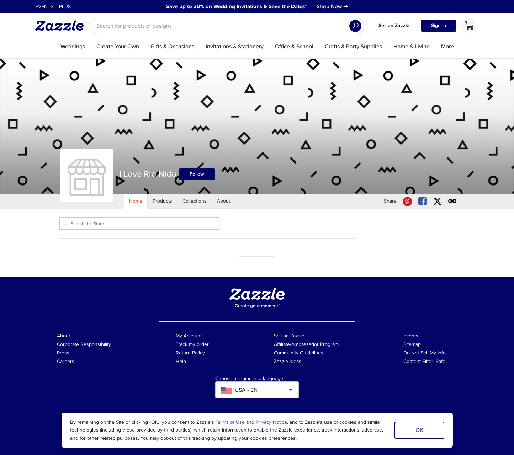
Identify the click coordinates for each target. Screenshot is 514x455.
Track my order (192, 344)
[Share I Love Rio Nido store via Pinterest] (407, 201)
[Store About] (223, 201)
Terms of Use (230, 422)
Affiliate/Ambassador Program (306, 344)
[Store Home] (136, 201)
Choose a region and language (249, 378)
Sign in (438, 25)
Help (181, 361)
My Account (189, 336)
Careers (65, 361)
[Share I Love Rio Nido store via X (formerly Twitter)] (437, 201)
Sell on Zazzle (393, 25)
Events (44, 7)
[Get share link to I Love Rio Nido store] (452, 201)
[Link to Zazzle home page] (62, 25)
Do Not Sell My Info (424, 353)
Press (63, 353)
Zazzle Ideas (287, 361)
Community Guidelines (298, 353)
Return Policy (190, 353)
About (63, 336)
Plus (65, 7)
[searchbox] (227, 26)
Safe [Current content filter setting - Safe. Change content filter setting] (440, 361)
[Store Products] (162, 201)
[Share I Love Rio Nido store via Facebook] (422, 201)
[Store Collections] (194, 201)
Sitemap (412, 344)
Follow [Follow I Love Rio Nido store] (197, 174)
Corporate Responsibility (84, 344)
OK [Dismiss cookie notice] (419, 430)
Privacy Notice (271, 422)
